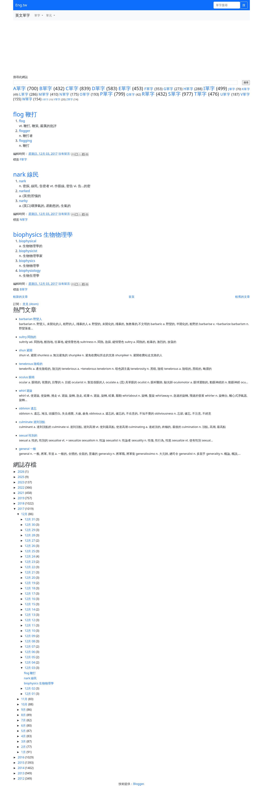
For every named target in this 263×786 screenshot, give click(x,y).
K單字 (246, 89)
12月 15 (30, 604)
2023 (21, 482)
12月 (24, 514)
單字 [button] (37, 15)
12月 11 (30, 625)
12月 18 (30, 588)
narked (24, 191)
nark (22, 181)
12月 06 (30, 652)
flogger (24, 131)
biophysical (27, 241)
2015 (21, 763)
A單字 (19, 88)
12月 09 (30, 636)
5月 (23, 731)
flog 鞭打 (25, 114)
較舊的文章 (242, 297)
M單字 (44, 94)
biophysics (27, 260)
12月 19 (30, 583)
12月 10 (30, 631)
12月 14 (30, 609)
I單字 (209, 88)
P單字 (106, 94)
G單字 (168, 88)
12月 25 (30, 551)
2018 (21, 503)
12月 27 (30, 541)
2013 (21, 773)
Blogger (138, 784)
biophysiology (30, 270)
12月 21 (30, 572)
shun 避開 (26, 350)
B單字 (45, 88)
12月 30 (30, 525)
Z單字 (69, 99)
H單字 (188, 88)
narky (23, 201)
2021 (21, 493)
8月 (23, 715)
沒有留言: (64, 154)
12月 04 (30, 662)
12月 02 (30, 688)
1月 (23, 752)
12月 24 (30, 556)
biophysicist (28, 251)
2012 (21, 778)
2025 (21, 477)
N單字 (64, 94)
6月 (23, 725)
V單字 (245, 94)
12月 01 (30, 694)
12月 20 (30, 578)
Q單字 (130, 94)
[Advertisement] (131, 47)
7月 (23, 720)
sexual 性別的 (28, 435)
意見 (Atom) (30, 304)
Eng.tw (21, 5)
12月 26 (30, 546)
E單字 (125, 88)
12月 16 (30, 599)
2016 (21, 757)
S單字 (174, 94)
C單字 (72, 88)
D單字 (98, 88)
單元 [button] (49, 15)
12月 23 (30, 562)
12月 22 (30, 567)
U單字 (225, 94)
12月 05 (30, 657)
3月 (23, 741)
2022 (21, 487)
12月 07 (30, 647)
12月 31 (30, 519)
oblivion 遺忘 (28, 408)
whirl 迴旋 (26, 391)
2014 (21, 768)
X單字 (45, 99)
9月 (23, 710)
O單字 (85, 94)
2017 (21, 509)
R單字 (148, 94)
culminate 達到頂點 (32, 422)
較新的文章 (20, 297)
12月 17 (30, 594)
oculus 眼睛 (27, 377)
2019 (21, 498)
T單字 (200, 94)
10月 (24, 704)
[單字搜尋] (227, 5)
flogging (25, 140)
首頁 (131, 297)
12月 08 (30, 641)
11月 (24, 699)
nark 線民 (26, 174)
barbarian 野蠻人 (30, 319)
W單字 (27, 99)
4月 (23, 736)
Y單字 (57, 99)
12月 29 (30, 530)
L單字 (23, 94)
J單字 (231, 89)
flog (22, 121)
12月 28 (30, 535)
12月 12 (30, 620)
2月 (23, 747)
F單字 (148, 88)
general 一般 (27, 449)
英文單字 (22, 15)
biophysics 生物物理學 (43, 234)
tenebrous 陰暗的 (31, 364)
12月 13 (30, 615)
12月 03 (30, 668)
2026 (21, 472)
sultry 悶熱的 (27, 337)
